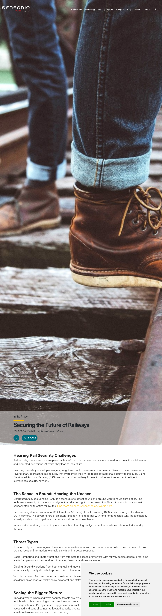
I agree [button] (95, 604)
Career (137, 9)
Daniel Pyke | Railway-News (40, 431)
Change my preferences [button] (127, 604)
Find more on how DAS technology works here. (85, 506)
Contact (146, 9)
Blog (129, 9)
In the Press (20, 416)
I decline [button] (107, 604)
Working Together (105, 9)
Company (120, 9)
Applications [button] (76, 9)
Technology (90, 9)
